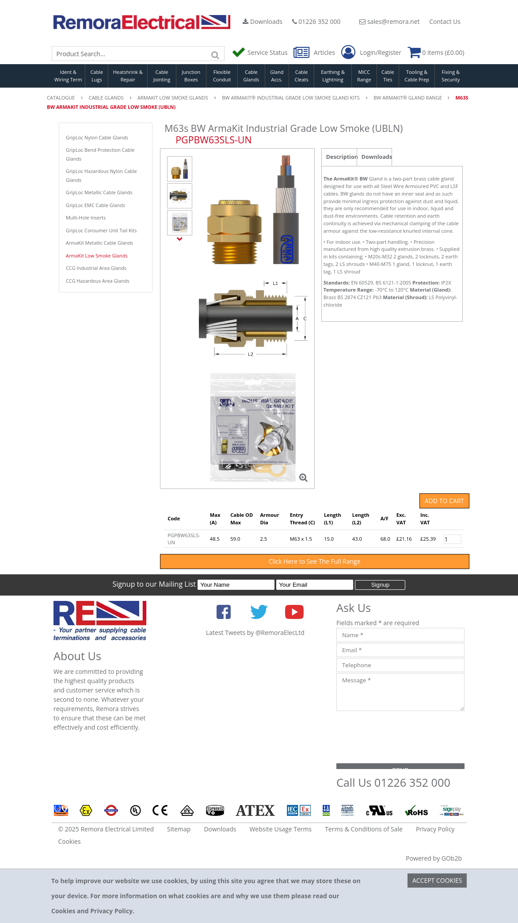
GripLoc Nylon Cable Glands (97, 137)
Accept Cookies (437, 880)
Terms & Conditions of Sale (364, 829)
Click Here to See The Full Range (315, 561)
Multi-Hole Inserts (86, 217)
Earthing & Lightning (333, 76)
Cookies (69, 841)
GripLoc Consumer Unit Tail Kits (101, 230)
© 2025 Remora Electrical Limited (106, 829)
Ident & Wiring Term (68, 76)
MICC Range (364, 76)
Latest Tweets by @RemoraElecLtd (255, 632)
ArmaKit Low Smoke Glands (97, 255)
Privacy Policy (435, 829)
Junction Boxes (191, 76)
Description (341, 157)
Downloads (262, 21)
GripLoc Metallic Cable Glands (99, 192)
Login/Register (371, 52)
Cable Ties (387, 76)
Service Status (260, 52)
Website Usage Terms (280, 829)
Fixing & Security (451, 76)
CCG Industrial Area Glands (96, 268)
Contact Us (445, 21)
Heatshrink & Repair (128, 76)
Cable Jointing (162, 76)
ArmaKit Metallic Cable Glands (99, 242)
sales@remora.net (389, 21)
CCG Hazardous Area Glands (98, 280)
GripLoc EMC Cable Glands (95, 205)
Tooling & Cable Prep (416, 76)
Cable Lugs (96, 76)
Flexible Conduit (222, 76)
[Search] (216, 53)
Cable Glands (251, 76)
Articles (314, 52)
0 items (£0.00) (436, 52)
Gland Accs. (276, 76)
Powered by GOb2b (434, 858)
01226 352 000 (316, 21)
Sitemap (178, 829)
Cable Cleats (302, 76)
